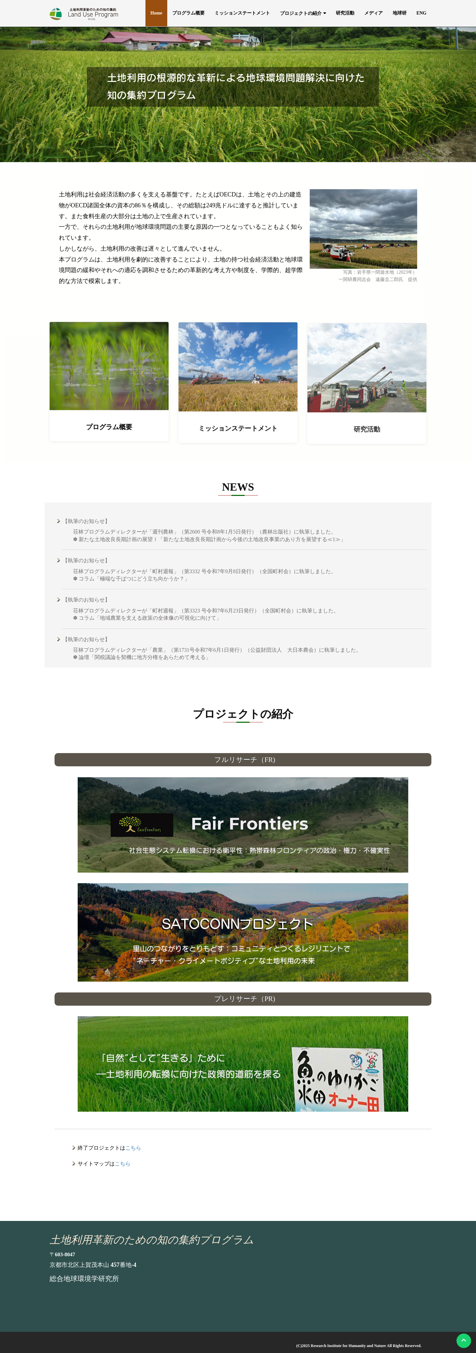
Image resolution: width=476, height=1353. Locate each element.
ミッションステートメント (242, 13)
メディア (373, 13)
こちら (133, 1148)
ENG (421, 13)
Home (156, 13)
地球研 (400, 13)
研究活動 (345, 13)
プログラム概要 (188, 13)
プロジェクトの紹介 (301, 13)
